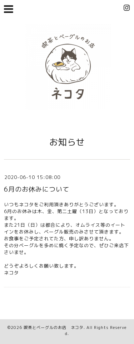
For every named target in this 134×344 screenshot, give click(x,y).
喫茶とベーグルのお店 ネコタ (54, 327)
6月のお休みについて (36, 189)
